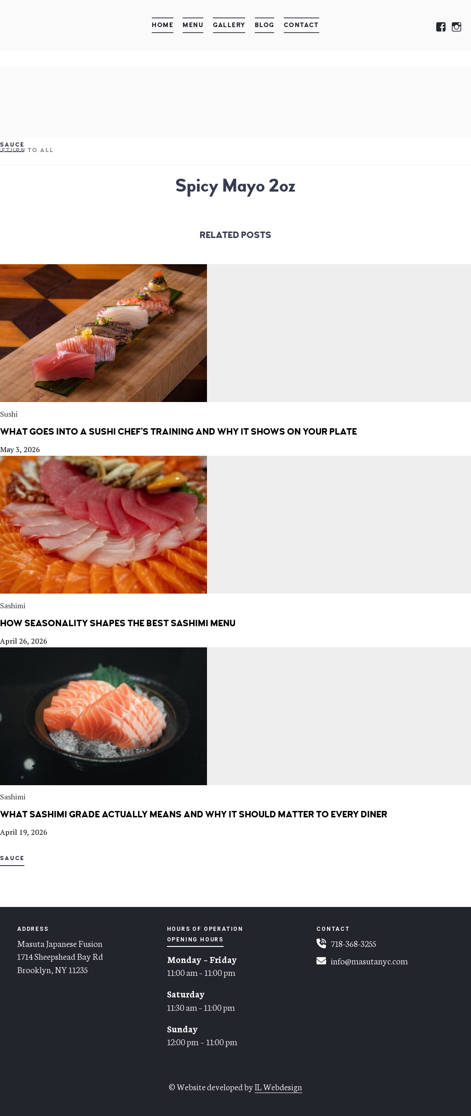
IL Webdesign (278, 1087)
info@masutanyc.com (369, 960)
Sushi (8, 414)
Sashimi (12, 605)
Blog (265, 25)
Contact (301, 25)
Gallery (229, 25)
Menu (193, 25)
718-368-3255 (353, 943)
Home (162, 25)
